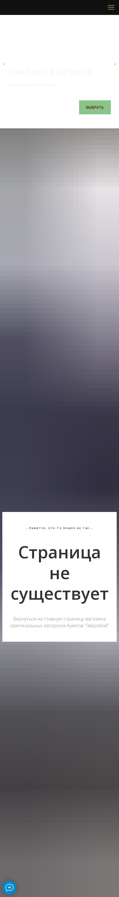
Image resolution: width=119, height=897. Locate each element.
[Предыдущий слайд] (4, 64)
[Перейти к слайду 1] (48, 121)
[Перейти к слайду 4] (62, 121)
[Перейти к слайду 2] (52, 121)
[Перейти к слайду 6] (71, 121)
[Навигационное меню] (111, 7)
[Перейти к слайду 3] (57, 121)
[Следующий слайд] (115, 64)
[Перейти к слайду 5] (66, 121)
